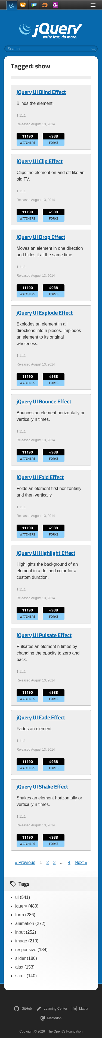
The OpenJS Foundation (65, 1031)
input (20, 932)
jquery (21, 906)
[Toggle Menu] (93, 5)
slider (20, 958)
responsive (25, 949)
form (19, 914)
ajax (19, 967)
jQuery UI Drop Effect (41, 237)
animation (24, 923)
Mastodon (51, 1018)
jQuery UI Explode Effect (45, 312)
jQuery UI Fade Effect (41, 717)
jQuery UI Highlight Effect (46, 553)
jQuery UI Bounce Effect (44, 401)
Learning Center (51, 1008)
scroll (20, 975)
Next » (81, 862)
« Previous (25, 862)
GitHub (23, 1008)
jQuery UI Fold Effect (40, 477)
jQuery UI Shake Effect (42, 786)
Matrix (80, 1008)
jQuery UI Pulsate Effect (44, 635)
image (21, 941)
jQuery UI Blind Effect (41, 92)
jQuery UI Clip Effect (40, 161)
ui (16, 897)
